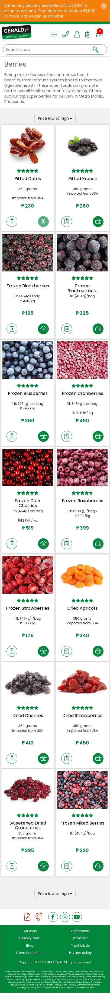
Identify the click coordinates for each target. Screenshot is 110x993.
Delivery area (29, 938)
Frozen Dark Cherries (28, 503)
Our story (29, 931)
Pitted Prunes (82, 178)
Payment (80, 938)
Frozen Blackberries (28, 286)
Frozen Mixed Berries (82, 823)
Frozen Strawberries (27, 608)
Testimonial (80, 931)
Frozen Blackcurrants (82, 288)
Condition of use (29, 952)
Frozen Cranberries (82, 393)
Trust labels (80, 945)
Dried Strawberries (82, 715)
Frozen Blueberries (28, 393)
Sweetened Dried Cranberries (27, 825)
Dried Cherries (27, 715)
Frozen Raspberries (82, 501)
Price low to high (55, 118)
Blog (30, 945)
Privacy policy (80, 952)
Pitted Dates (27, 178)
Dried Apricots (82, 608)
